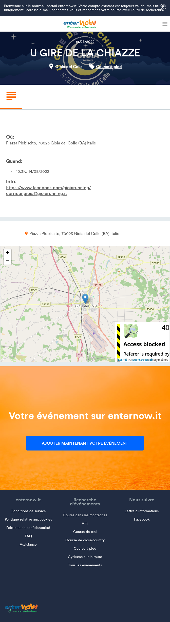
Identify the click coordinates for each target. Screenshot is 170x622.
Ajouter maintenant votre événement (85, 443)
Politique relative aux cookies (28, 519)
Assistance (28, 544)
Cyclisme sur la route (85, 557)
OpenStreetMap (142, 359)
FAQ (28, 536)
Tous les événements (85, 565)
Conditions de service (28, 511)
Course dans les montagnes (85, 515)
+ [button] (7, 253)
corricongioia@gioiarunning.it (36, 193)
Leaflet (122, 359)
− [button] (7, 261)
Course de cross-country (85, 540)
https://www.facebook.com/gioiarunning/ (48, 187)
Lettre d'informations (142, 511)
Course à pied (109, 66)
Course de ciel (85, 532)
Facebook (141, 519)
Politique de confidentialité (28, 528)
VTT (85, 523)
